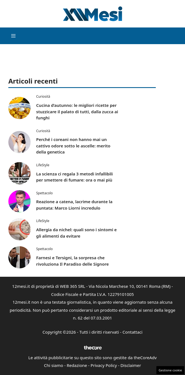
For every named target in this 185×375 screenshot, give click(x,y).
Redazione (77, 365)
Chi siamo (53, 365)
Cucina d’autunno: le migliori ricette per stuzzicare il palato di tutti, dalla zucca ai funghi (77, 111)
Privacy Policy (104, 365)
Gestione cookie (170, 370)
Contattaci (132, 332)
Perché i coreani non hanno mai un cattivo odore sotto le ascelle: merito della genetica (73, 146)
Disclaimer (130, 365)
